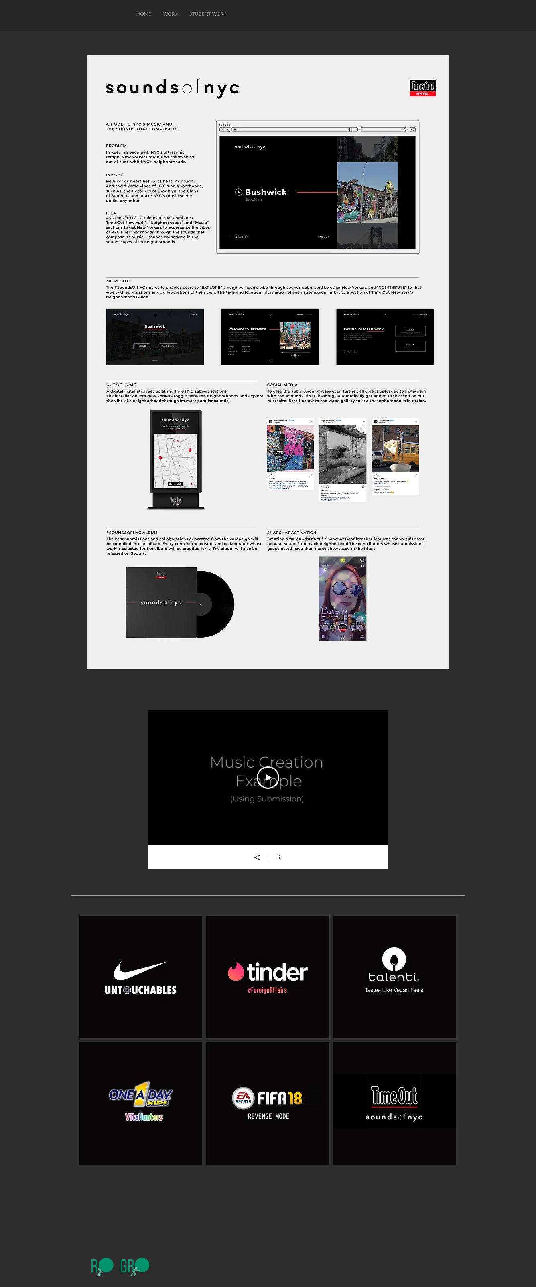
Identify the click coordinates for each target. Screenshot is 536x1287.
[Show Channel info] (279, 857)
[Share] (257, 857)
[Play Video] (268, 777)
